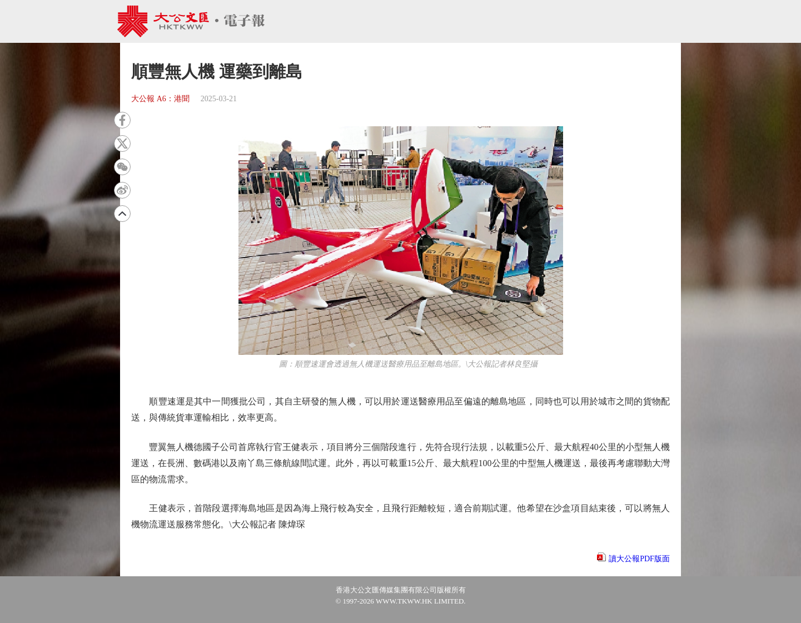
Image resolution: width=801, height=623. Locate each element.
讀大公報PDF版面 (639, 559)
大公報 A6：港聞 (160, 99)
